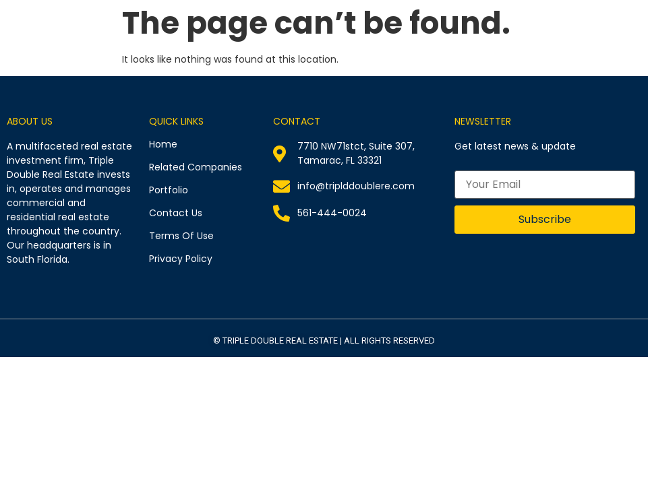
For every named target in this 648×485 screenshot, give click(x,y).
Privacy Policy (180, 258)
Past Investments (469, 40)
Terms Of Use (181, 235)
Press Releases (548, 40)
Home (268, 40)
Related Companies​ (329, 40)
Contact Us (616, 40)
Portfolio (400, 40)
